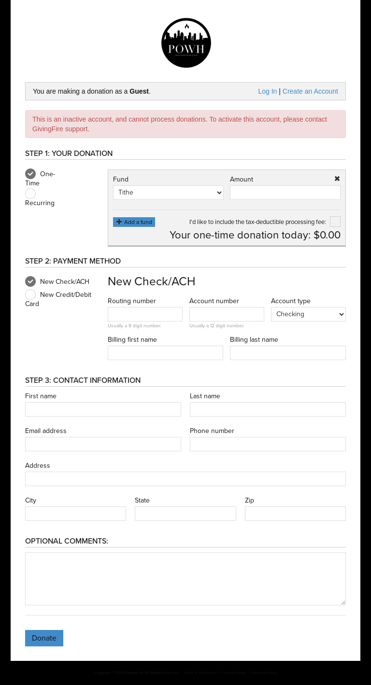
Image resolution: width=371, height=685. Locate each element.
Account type (291, 301)
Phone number (212, 431)
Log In (267, 91)
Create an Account (310, 91)
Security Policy (264, 673)
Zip (249, 500)
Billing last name (254, 339)
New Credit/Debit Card (58, 299)
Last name (205, 396)
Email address (46, 431)
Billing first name (132, 339)
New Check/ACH (57, 282)
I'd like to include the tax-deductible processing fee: (265, 222)
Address (37, 465)
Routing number (132, 301)
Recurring (40, 198)
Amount (241, 179)
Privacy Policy (234, 673)
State (142, 500)
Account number (214, 301)
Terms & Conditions (199, 673)
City (30, 500)
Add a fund (134, 221)
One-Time (40, 178)
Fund (120, 179)
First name (41, 396)
